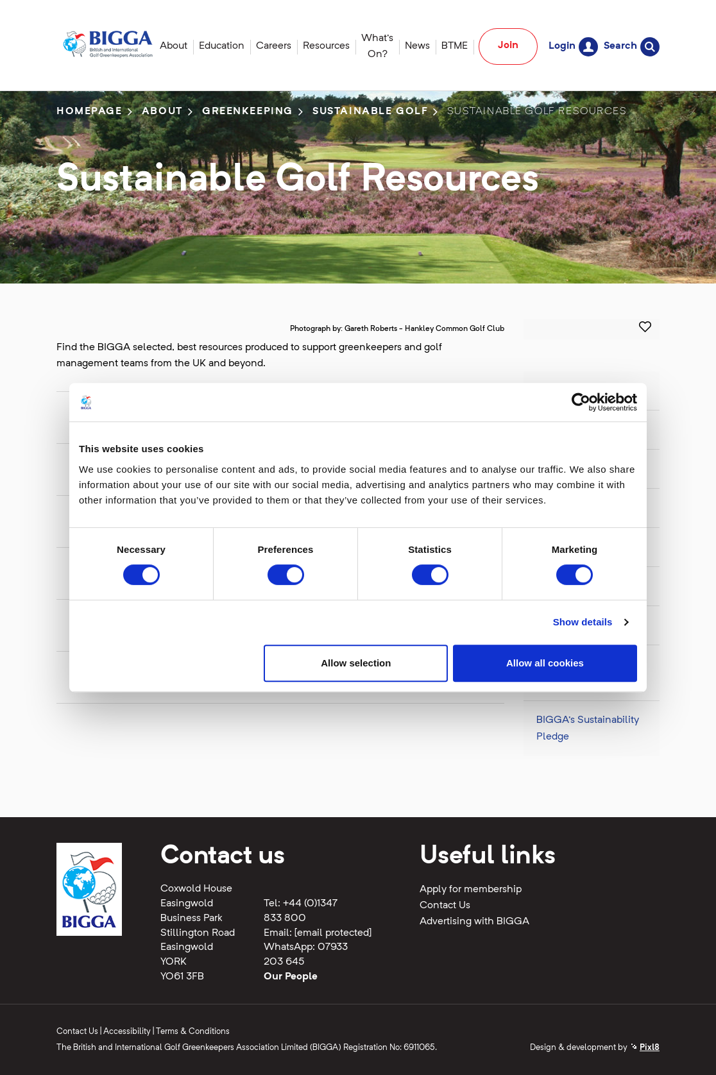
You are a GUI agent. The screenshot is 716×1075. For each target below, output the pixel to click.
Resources (326, 46)
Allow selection (356, 662)
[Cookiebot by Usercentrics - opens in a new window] (581, 402)
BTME (454, 46)
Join (508, 45)
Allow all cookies (545, 662)
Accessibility (127, 1032)
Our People (291, 977)
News (417, 46)
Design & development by (595, 1048)
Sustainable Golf (370, 111)
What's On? (377, 46)
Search (632, 46)
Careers (273, 46)
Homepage (89, 111)
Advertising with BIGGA (474, 922)
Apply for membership (471, 890)
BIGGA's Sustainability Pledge (587, 728)
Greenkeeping (247, 111)
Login (573, 46)
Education (221, 46)
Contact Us (445, 906)
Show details (583, 621)
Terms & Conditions (193, 1032)
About (173, 46)
